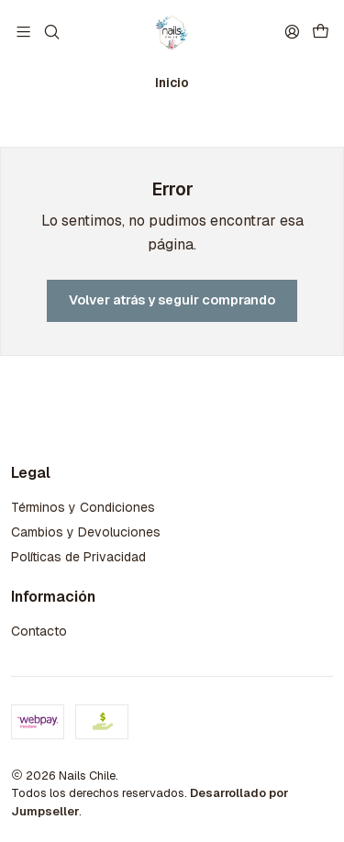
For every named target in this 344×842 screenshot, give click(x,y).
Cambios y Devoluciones (86, 532)
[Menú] (23, 31)
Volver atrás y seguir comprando (172, 300)
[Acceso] (292, 31)
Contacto (39, 631)
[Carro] (320, 31)
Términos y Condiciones (83, 507)
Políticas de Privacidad (78, 556)
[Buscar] (51, 31)
